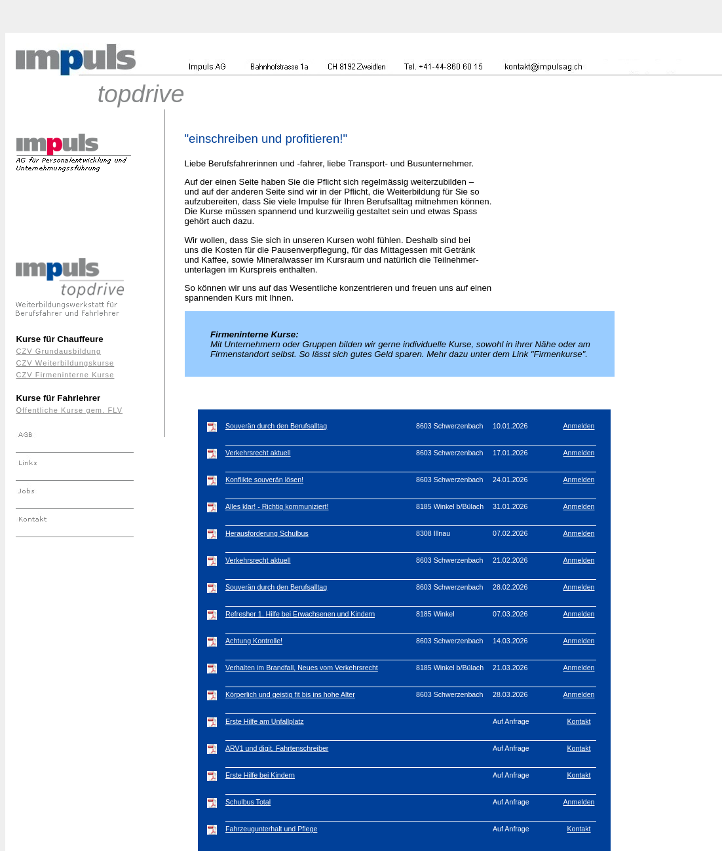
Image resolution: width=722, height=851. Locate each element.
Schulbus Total (248, 802)
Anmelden (579, 426)
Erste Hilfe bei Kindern (260, 775)
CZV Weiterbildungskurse (65, 363)
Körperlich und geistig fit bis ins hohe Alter (290, 694)
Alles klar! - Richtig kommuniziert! (277, 506)
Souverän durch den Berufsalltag (276, 426)
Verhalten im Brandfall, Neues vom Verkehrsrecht (301, 667)
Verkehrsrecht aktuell (258, 453)
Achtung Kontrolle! (253, 641)
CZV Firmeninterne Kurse (65, 375)
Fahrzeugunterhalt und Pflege (271, 829)
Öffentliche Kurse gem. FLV (69, 410)
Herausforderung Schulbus (267, 533)
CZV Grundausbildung (58, 351)
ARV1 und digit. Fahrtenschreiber (276, 748)
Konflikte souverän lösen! (264, 479)
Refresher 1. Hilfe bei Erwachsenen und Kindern (300, 614)
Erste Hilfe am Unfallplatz (264, 721)
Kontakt (578, 721)
